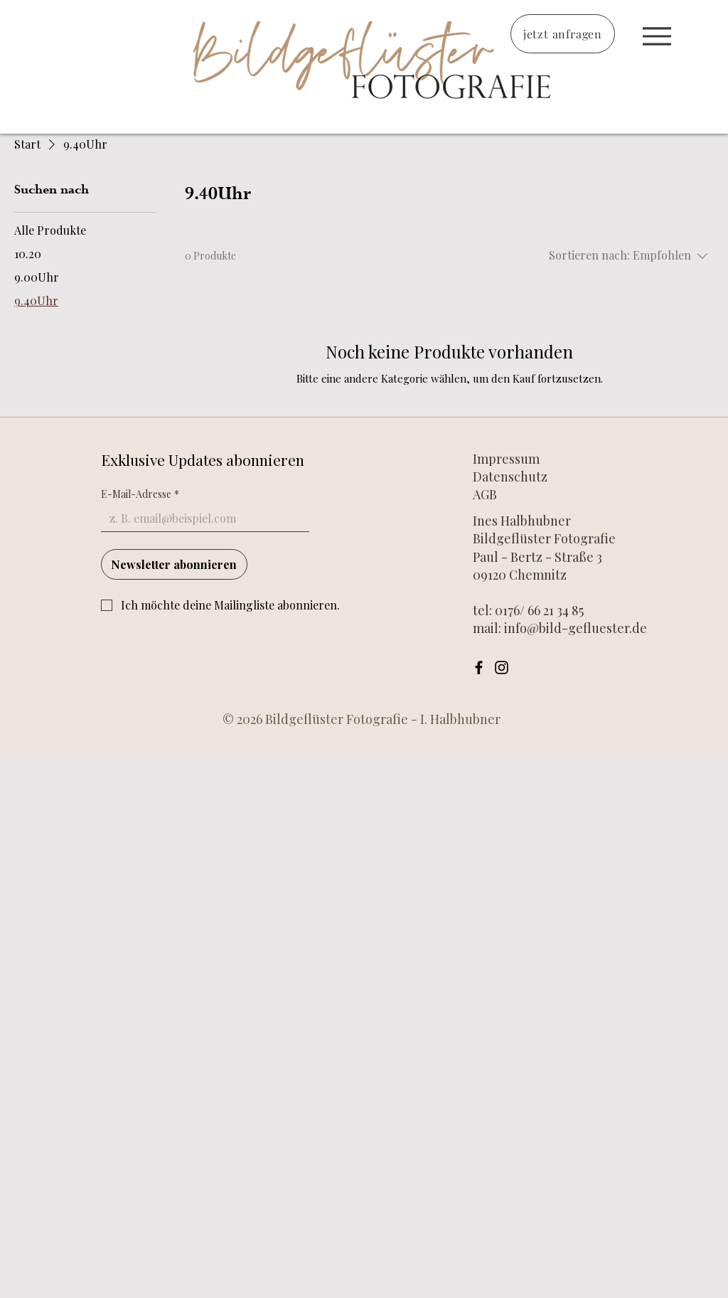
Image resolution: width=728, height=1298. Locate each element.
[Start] (656, 36)
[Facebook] (479, 667)
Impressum (507, 458)
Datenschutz (510, 476)
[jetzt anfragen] (562, 33)
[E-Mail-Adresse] (201, 518)
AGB (485, 494)
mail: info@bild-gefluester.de (560, 628)
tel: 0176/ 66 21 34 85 (528, 610)
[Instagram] (501, 667)
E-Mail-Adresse (140, 494)
